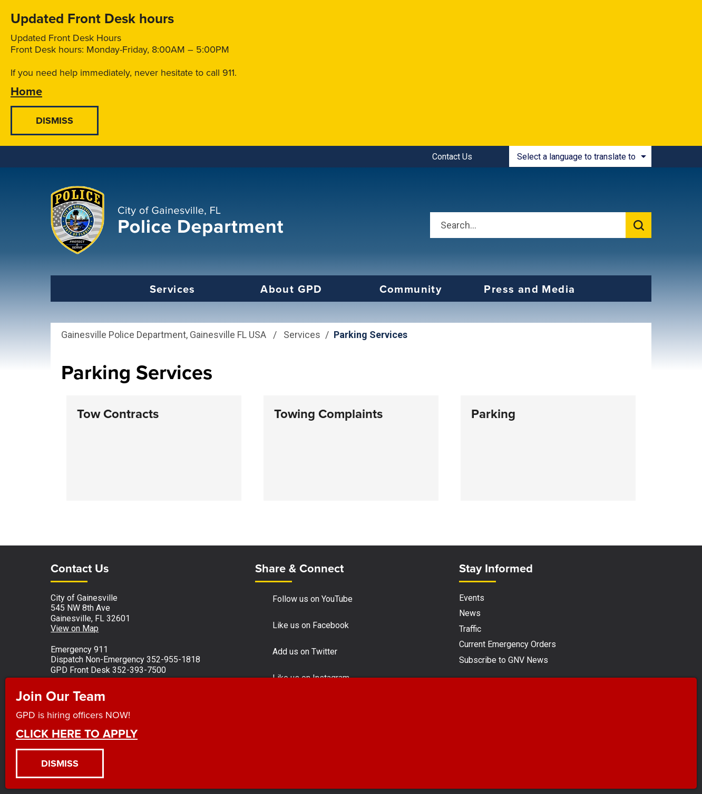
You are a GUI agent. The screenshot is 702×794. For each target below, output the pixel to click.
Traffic (470, 629)
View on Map (75, 628)
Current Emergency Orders (507, 644)
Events (471, 598)
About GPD (291, 288)
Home (26, 90)
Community (410, 288)
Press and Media (529, 288)
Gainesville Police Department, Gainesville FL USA (163, 334)
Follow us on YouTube (304, 599)
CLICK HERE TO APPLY (77, 733)
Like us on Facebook (302, 625)
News (470, 613)
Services (302, 334)
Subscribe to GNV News (503, 660)
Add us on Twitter (296, 652)
